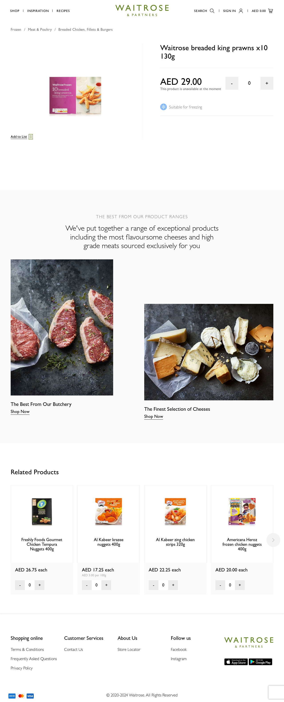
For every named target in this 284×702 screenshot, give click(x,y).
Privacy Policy (22, 667)
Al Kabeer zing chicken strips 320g (175, 542)
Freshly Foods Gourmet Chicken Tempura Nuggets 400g (41, 544)
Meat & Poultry (40, 29)
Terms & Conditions (27, 649)
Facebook (178, 649)
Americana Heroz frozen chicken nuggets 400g (242, 544)
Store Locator (129, 649)
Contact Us (73, 649)
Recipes (63, 11)
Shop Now (20, 411)
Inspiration (38, 11)
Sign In (233, 11)
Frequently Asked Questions (34, 658)
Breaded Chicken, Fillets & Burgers (85, 29)
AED (262, 11)
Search (204, 11)
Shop (14, 11)
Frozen (16, 29)
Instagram (179, 658)
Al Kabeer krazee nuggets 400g (108, 542)
